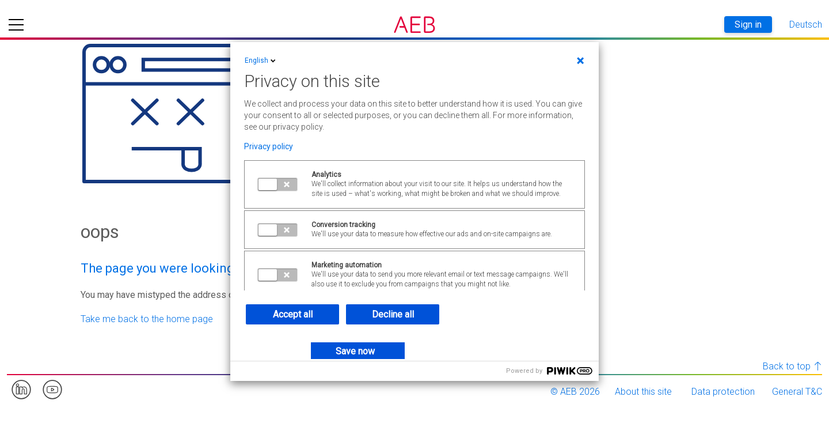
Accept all (293, 314)
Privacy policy (268, 146)
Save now (355, 351)
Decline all (393, 314)
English (261, 60)
